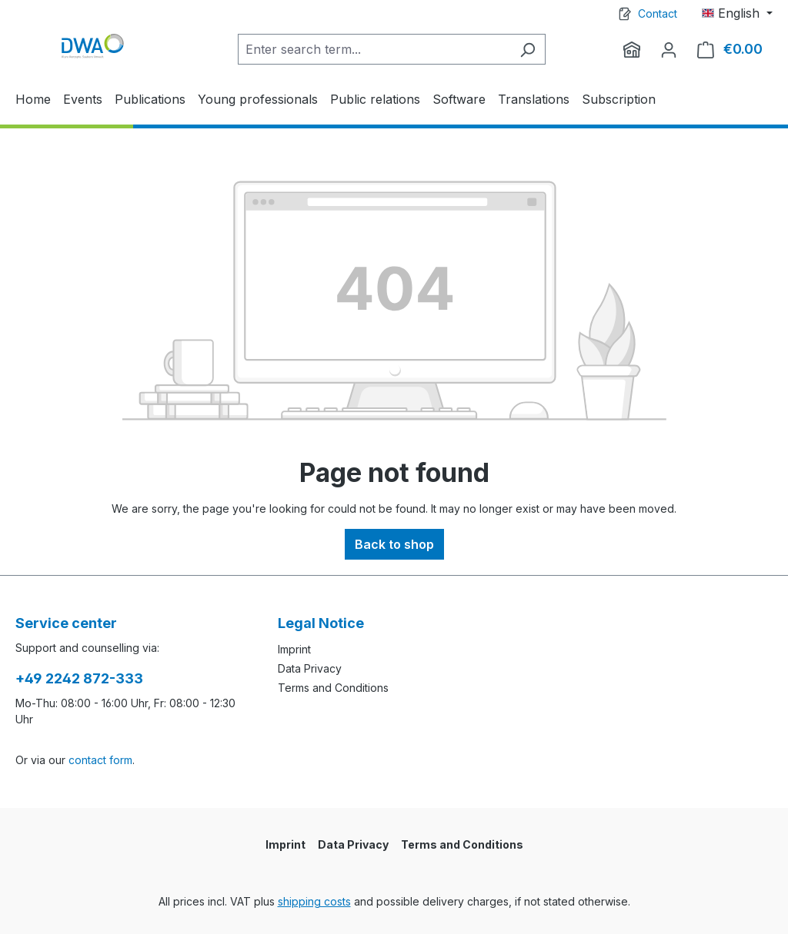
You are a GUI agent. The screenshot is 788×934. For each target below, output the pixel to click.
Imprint (294, 649)
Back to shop (394, 544)
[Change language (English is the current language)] (737, 13)
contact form (100, 759)
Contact (657, 13)
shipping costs (314, 901)
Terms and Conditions (333, 687)
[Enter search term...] (374, 49)
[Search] (527, 49)
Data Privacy (310, 668)
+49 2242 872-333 (79, 678)
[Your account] (668, 49)
